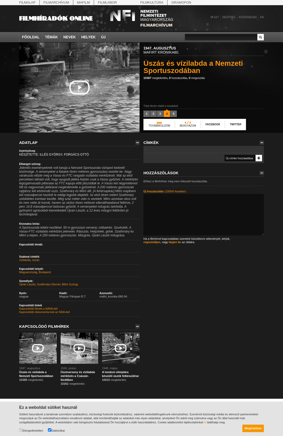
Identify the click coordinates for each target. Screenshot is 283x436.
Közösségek (248, 17)
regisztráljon (151, 242)
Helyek (88, 37)
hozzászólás (178, 77)
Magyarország (28, 272)
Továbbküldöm (159, 125)
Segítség (229, 17)
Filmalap (27, 2)
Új (103, 37)
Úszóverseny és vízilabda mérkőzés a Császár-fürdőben (78, 375)
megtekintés (155, 77)
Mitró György (70, 284)
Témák (51, 37)
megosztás (197, 77)
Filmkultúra (151, 2)
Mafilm (83, 2)
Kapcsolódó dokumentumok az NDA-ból (44, 312)
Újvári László (27, 284)
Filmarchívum (56, 2)
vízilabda (24, 259)
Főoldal (31, 37)
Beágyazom (188, 125)
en (262, 17)
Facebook (213, 124)
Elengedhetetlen (31, 430)
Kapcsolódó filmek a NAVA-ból (38, 308)
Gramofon (181, 2)
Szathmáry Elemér (48, 284)
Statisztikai (56, 430)
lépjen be (175, 242)
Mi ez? (215, 17)
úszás (36, 259)
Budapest (45, 272)
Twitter (235, 124)
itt (205, 422)
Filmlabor (107, 2)
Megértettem (253, 428)
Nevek (69, 37)
